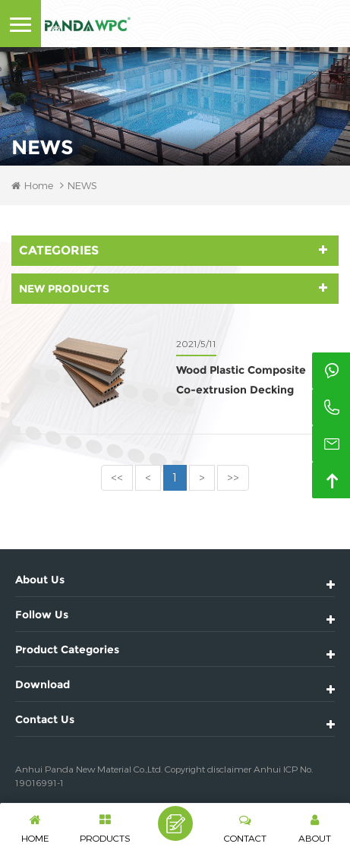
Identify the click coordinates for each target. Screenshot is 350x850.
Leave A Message (175, 823)
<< (117, 477)
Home (32, 185)
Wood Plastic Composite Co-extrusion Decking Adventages (241, 381)
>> (233, 477)
